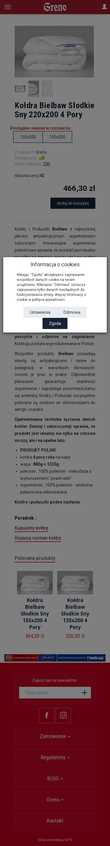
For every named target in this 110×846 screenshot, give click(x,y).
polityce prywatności (48, 300)
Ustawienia (40, 312)
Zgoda (55, 323)
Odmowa (71, 312)
